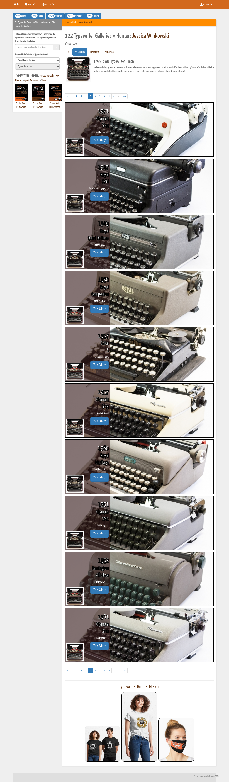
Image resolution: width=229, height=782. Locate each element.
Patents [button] (93, 16)
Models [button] (37, 16)
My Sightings (109, 52)
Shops (44, 80)
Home (67, 22)
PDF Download (21, 107)
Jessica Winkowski (85, 22)
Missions (48, 4)
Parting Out (94, 52)
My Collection (80, 52)
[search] (37, 60)
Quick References (32, 80)
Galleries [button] (55, 16)
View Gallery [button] (99, 140)
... (119, 96)
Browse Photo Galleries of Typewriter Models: (32, 55)
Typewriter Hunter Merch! (139, 686)
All (68, 52)
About (30, 4)
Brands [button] (20, 16)
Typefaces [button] (74, 16)
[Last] (124, 96)
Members (206, 4)
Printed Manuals (47, 76)
